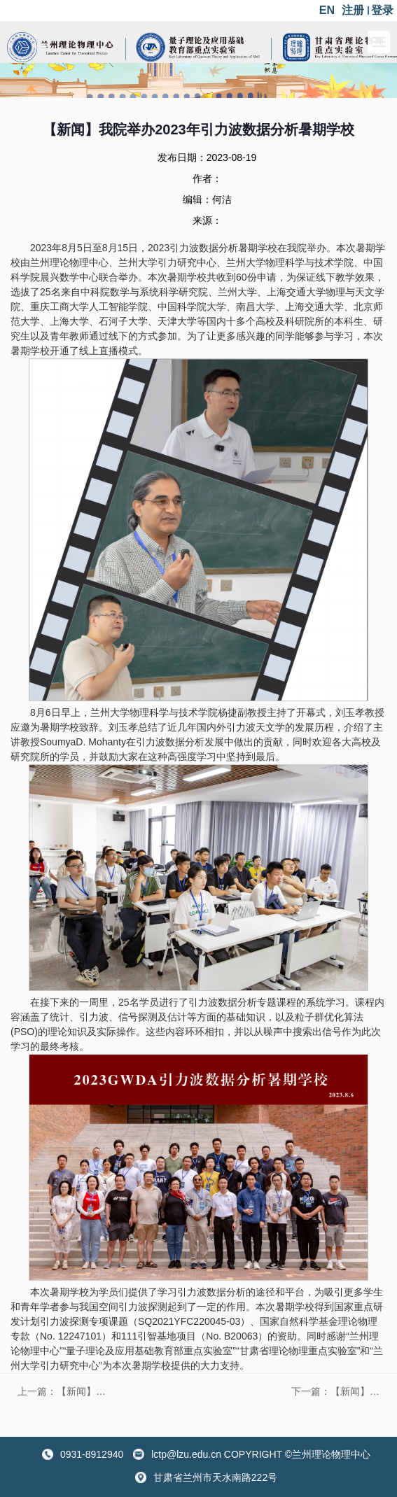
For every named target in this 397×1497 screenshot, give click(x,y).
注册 (353, 10)
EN (327, 10)
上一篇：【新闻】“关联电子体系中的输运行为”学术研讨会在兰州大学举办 (65, 1391)
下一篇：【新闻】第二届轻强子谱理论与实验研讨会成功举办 (338, 1391)
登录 (382, 10)
